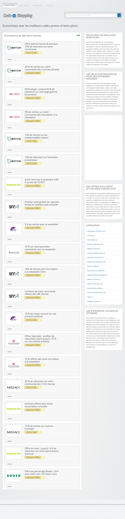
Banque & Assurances (94, 244)
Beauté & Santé (92, 248)
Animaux (90, 235)
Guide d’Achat (92, 508)
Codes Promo (10, 5)
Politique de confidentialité (113, 508)
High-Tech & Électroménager (96, 275)
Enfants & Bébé (92, 266)
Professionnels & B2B (94, 288)
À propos (83, 508)
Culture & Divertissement (95, 253)
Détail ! (9, 59)
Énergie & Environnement (95, 262)
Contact (49, 5)
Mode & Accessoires (93, 284)
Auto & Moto (91, 240)
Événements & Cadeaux (94, 270)
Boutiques (24, 5)
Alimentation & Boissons (94, 231)
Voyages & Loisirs (92, 301)
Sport (89, 297)
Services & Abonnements (95, 292)
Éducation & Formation (94, 257)
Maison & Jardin (92, 279)
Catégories (37, 5)
